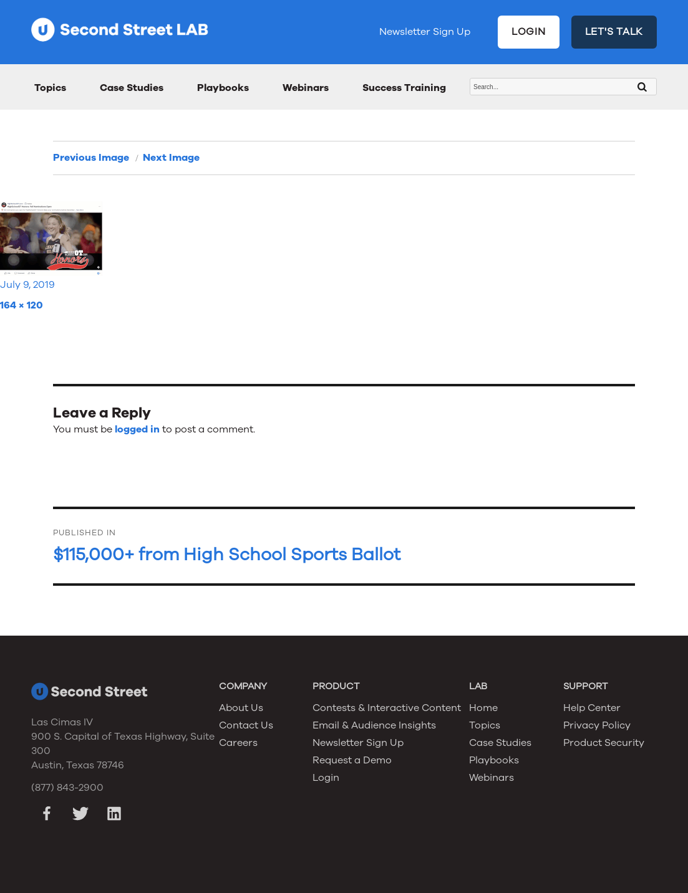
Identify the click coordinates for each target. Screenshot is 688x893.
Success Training (404, 88)
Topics (50, 88)
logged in (137, 429)
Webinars (306, 88)
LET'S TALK (614, 32)
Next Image (171, 158)
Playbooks (223, 88)
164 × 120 (21, 305)
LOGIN (528, 32)
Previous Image (91, 158)
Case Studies (131, 88)
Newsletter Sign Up (424, 32)
